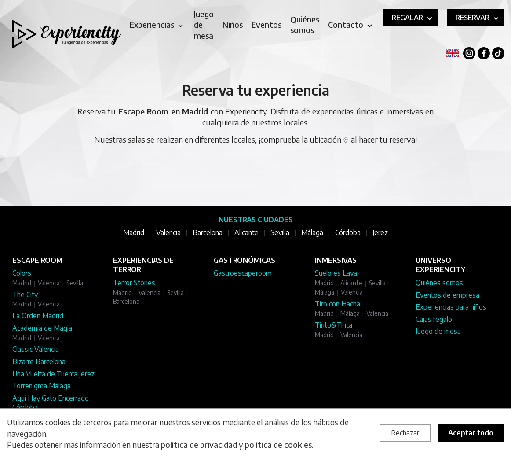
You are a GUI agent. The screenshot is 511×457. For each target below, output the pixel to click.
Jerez (380, 232)
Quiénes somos (439, 282)
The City (25, 294)
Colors (21, 273)
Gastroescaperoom (243, 273)
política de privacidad (199, 444)
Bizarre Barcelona (39, 361)
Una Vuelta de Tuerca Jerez (53, 373)
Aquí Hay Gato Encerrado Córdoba (50, 403)
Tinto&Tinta (333, 325)
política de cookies (278, 444)
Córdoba (348, 232)
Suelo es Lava (336, 273)
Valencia (168, 232)
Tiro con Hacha (337, 303)
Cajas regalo (434, 319)
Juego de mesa (438, 331)
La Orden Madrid (37, 315)
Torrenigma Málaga (41, 385)
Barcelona (208, 232)
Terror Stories (134, 282)
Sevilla (279, 232)
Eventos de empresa (447, 295)
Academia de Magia (42, 328)
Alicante (246, 232)
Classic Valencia (35, 349)
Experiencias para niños (451, 306)
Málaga (312, 232)
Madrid (133, 232)
